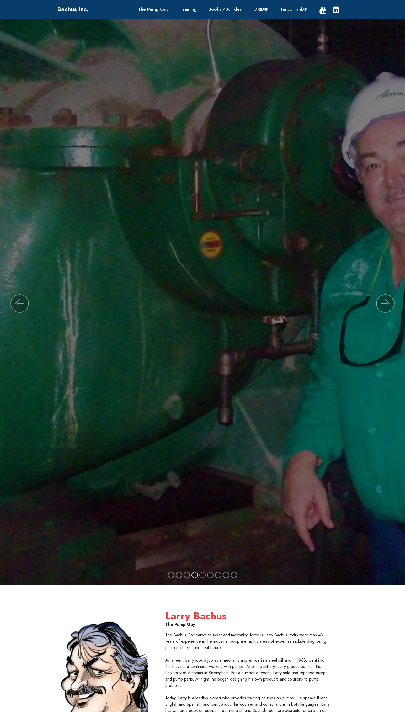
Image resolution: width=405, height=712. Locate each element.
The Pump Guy (153, 9)
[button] (19, 303)
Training (188, 9)
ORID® (260, 9)
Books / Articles (225, 9)
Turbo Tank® (293, 9)
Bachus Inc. (73, 9)
